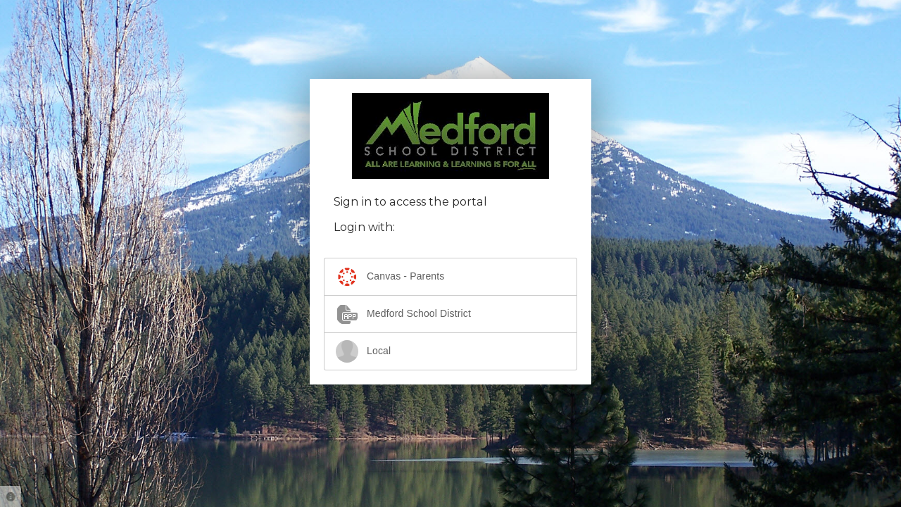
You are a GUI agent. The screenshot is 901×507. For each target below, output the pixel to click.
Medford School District (403, 314)
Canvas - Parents (390, 276)
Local (363, 351)
